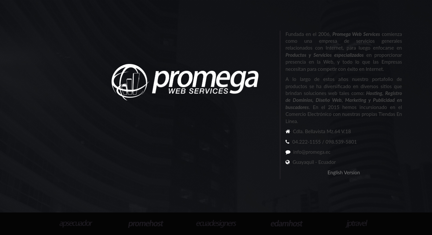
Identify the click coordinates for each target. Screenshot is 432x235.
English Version (344, 172)
